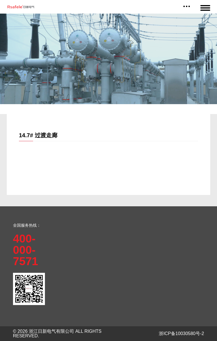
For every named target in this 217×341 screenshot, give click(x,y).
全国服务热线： (27, 225)
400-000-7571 (25, 249)
